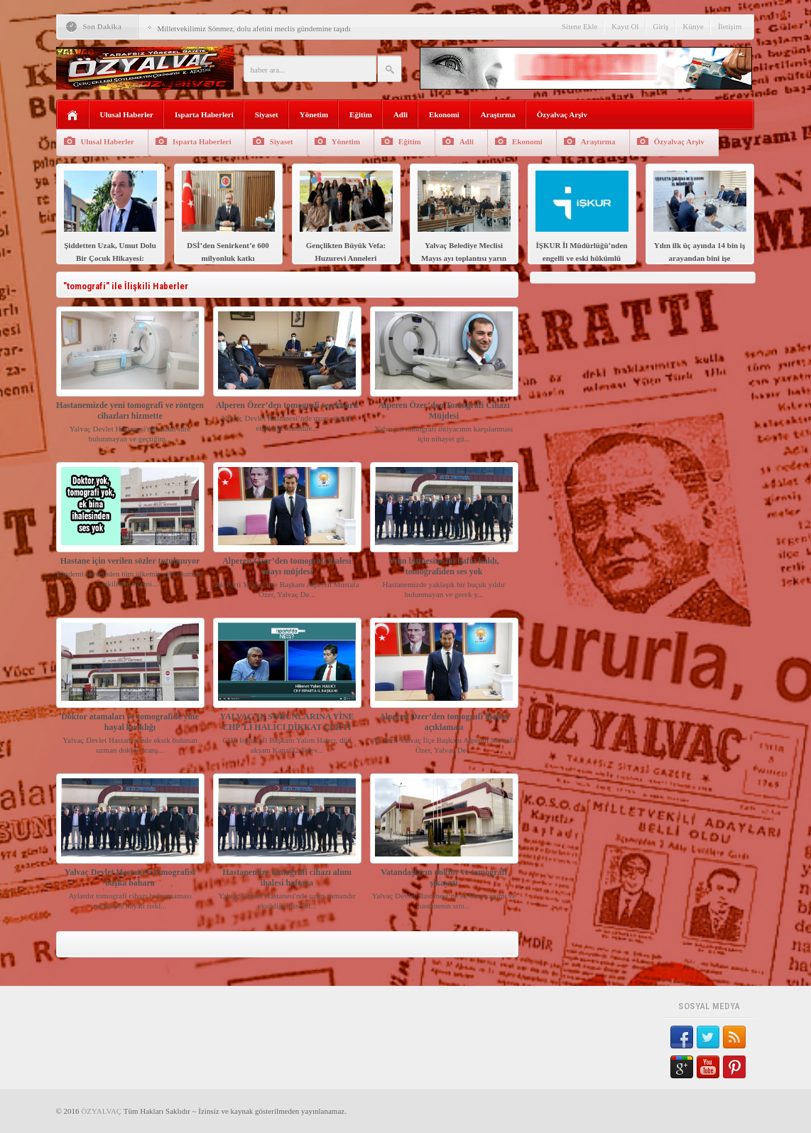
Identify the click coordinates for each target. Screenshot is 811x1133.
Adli (400, 114)
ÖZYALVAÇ (101, 1111)
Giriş (661, 26)
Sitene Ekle (579, 26)
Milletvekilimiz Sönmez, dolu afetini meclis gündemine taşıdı (254, 28)
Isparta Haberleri (204, 114)
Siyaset (266, 114)
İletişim (730, 26)
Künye (693, 26)
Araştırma (498, 114)
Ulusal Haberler (126, 114)
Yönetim (314, 114)
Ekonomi (444, 114)
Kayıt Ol (624, 26)
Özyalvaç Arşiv (562, 114)
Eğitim (360, 114)
